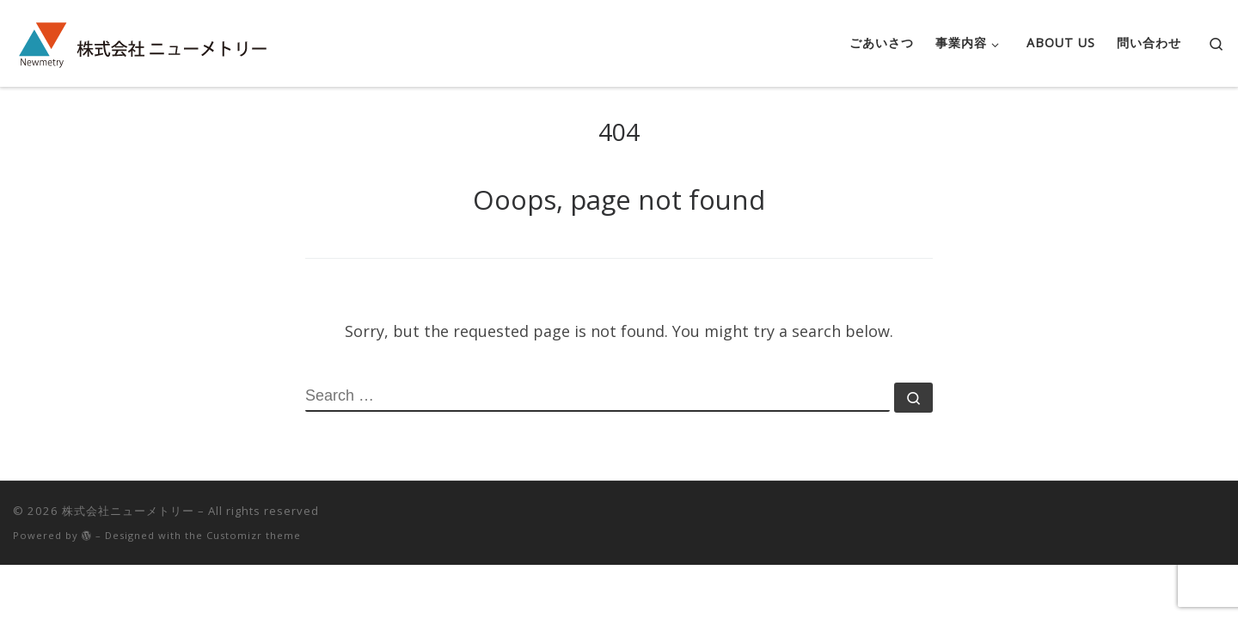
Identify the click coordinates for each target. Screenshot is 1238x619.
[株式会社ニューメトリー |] (142, 40)
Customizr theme (253, 535)
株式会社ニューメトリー (128, 510)
